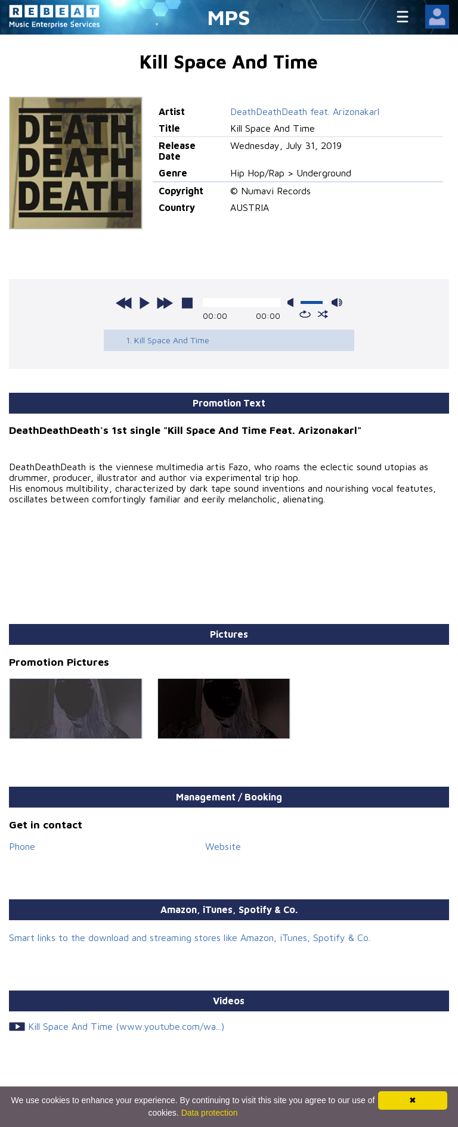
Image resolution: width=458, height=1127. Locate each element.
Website (223, 846)
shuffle (322, 314)
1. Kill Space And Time (167, 340)
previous (124, 302)
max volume (337, 302)
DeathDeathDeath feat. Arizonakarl (304, 111)
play (144, 303)
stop (187, 302)
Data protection (209, 1112)
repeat (305, 314)
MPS (229, 17)
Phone (22, 846)
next (164, 302)
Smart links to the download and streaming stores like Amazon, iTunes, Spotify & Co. (189, 937)
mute (292, 302)
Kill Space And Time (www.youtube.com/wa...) (126, 1026)
